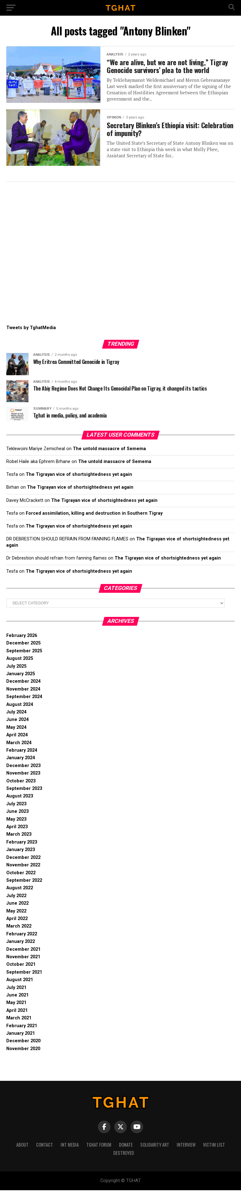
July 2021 (16, 996)
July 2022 (16, 904)
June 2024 (17, 728)
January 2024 (20, 766)
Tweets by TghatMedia (31, 336)
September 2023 (24, 797)
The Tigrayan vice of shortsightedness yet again (79, 483)
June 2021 (17, 1004)
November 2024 (23, 698)
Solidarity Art (154, 1153)
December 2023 (23, 774)
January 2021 (20, 1042)
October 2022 (20, 881)
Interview (186, 1153)
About (22, 1153)
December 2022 (23, 866)
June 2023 (17, 820)
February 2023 (21, 851)
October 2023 (20, 789)
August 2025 (19, 667)
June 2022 (17, 912)
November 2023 (23, 782)
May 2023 (16, 828)
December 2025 (23, 652)
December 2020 (23, 1049)
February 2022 (21, 942)
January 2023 (20, 858)
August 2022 (19, 896)
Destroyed (123, 1161)
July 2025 (16, 675)
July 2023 (16, 812)
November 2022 (23, 873)
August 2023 (19, 804)
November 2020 (23, 1057)
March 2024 (18, 751)
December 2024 (23, 690)
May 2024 (16, 736)
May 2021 (16, 1011)
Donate (126, 1153)
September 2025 (24, 659)
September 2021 (24, 981)
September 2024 (24, 705)
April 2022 (17, 927)
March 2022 (18, 935)
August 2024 (19, 713)
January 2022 (20, 950)
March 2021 (18, 1026)
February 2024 (21, 759)
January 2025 (20, 682)
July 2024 (16, 720)
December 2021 (23, 958)
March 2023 (18, 843)
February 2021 (21, 1034)
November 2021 (23, 965)
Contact (44, 1153)
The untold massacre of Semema (109, 457)
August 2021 (19, 988)
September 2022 (24, 889)
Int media (70, 1153)
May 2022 (16, 920)
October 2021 (20, 973)
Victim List (214, 1153)
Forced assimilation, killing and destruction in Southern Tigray (94, 522)
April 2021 (17, 1019)
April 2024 (17, 743)
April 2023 (17, 835)
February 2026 (21, 644)
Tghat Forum (98, 1153)
